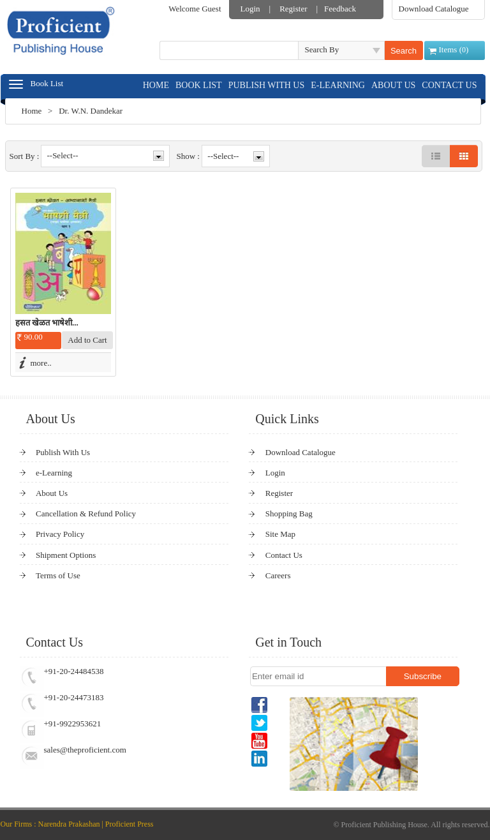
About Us (52, 493)
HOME (156, 85)
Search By (322, 49)
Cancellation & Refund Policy (86, 513)
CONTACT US (449, 85)
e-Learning (54, 472)
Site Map (280, 534)
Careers (278, 575)
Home (32, 111)
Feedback (340, 8)
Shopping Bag (289, 513)
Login (250, 8)
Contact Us (283, 555)
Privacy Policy (60, 534)
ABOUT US (393, 85)
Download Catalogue (434, 8)
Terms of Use (58, 575)
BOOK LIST (198, 85)
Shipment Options (66, 555)
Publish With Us (63, 452)
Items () (454, 49)
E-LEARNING (338, 85)
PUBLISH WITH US (266, 85)
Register (293, 8)
